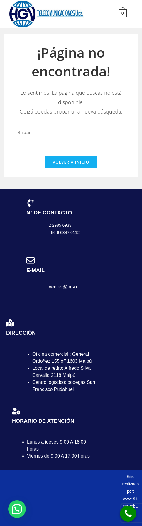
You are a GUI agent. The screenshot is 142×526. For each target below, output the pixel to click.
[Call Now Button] (128, 514)
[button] (17, 509)
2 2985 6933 (60, 225)
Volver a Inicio (71, 162)
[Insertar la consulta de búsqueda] (71, 132)
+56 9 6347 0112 (64, 232)
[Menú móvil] (133, 13)
